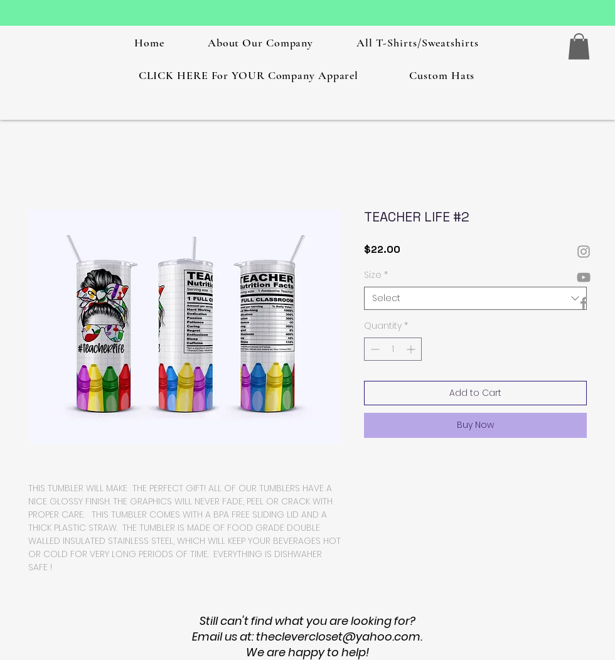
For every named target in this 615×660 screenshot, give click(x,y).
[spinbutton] (393, 349)
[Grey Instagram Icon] (583, 251)
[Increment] (412, 349)
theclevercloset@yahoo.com (338, 636)
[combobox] (475, 299)
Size (376, 275)
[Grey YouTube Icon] (583, 277)
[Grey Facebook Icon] (583, 303)
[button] (579, 46)
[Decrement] (374, 349)
